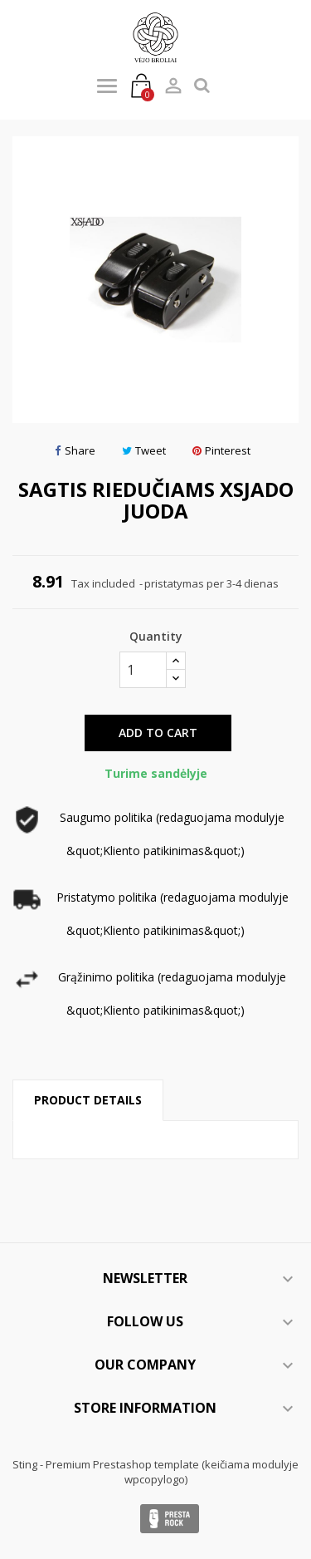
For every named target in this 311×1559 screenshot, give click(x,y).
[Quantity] (143, 670)
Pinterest (221, 451)
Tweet (144, 451)
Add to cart (158, 732)
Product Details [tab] (88, 1100)
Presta (169, 1518)
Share (75, 451)
